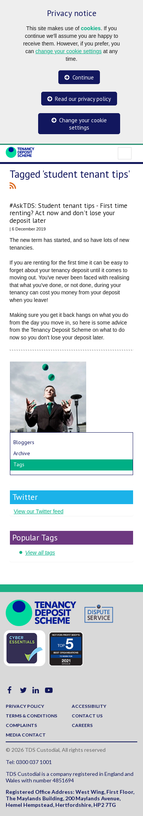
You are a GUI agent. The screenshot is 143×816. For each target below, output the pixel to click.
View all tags (40, 553)
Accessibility (89, 706)
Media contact (26, 735)
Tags (18, 464)
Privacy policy (25, 706)
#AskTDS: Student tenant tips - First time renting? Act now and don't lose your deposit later (68, 213)
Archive (21, 453)
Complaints (21, 725)
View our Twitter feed (38, 511)
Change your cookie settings (83, 124)
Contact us (87, 716)
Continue (83, 77)
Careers (82, 725)
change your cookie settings (68, 51)
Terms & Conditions (31, 716)
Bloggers (23, 442)
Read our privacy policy (83, 98)
